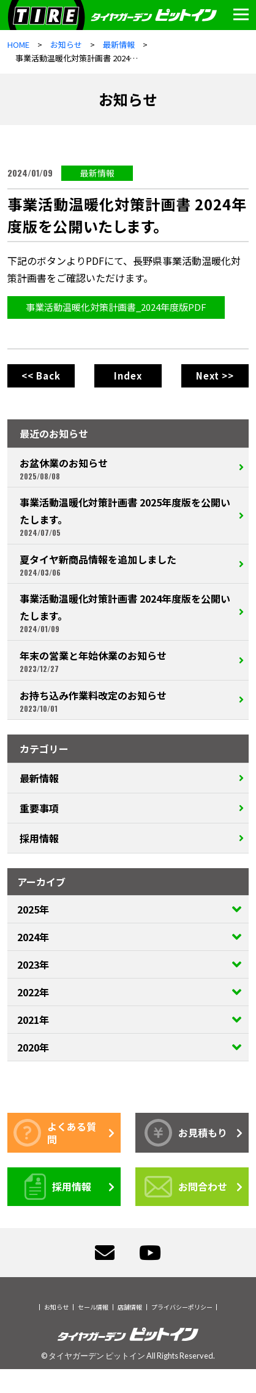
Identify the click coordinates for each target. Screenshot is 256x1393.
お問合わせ (186, 1186)
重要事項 (39, 808)
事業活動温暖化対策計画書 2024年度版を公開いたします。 (126, 612)
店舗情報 (130, 1306)
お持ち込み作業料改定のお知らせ (126, 701)
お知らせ (56, 1306)
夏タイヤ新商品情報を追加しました (126, 565)
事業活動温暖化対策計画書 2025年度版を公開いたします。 (126, 516)
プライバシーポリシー (182, 1306)
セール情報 (93, 1306)
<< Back (41, 375)
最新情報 (97, 173)
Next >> (215, 375)
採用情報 (39, 838)
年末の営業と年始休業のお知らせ (126, 661)
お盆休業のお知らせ (126, 468)
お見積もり (186, 1133)
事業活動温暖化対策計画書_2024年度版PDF (116, 306)
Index (128, 375)
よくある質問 (54, 1133)
